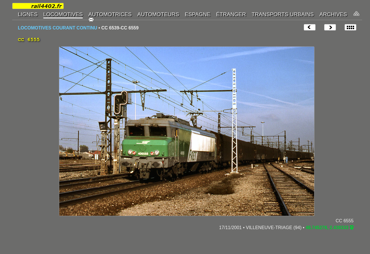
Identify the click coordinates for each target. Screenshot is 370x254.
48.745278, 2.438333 (327, 227)
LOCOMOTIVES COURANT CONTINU (57, 27)
